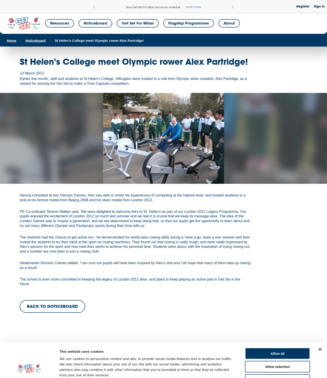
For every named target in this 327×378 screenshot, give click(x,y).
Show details (238, 369)
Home (11, 40)
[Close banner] (320, 318)
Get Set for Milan (138, 23)
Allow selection (277, 336)
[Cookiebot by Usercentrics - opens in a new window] (29, 369)
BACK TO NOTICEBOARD (52, 306)
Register (303, 6)
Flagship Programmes (188, 23)
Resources (59, 23)
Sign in (319, 6)
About (229, 23)
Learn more (193, 7)
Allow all (278, 322)
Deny (277, 349)
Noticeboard (95, 23)
